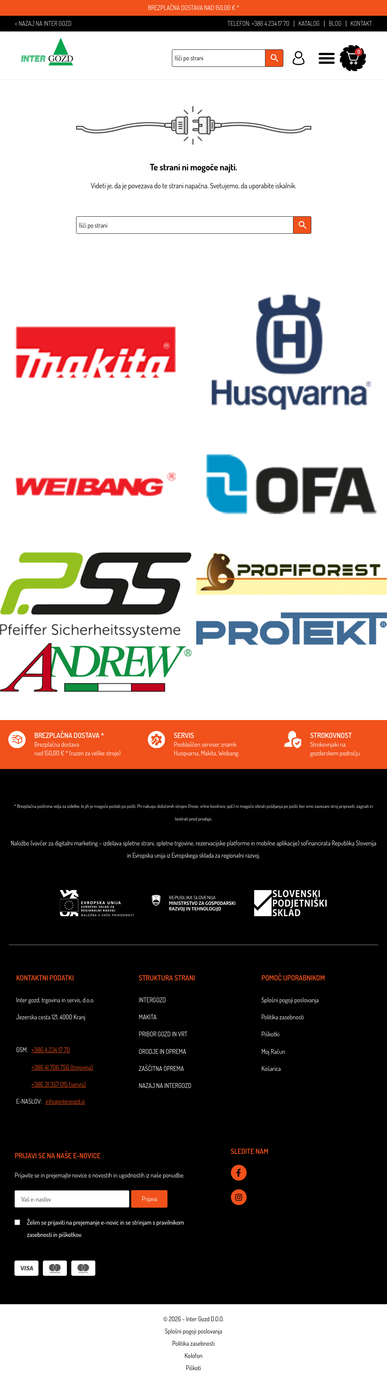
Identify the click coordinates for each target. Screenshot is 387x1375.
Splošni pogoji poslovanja (290, 1000)
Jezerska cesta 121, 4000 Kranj (50, 1018)
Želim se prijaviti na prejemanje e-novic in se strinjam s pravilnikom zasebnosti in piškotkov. (105, 1229)
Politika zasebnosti (282, 1018)
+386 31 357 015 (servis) (58, 1084)
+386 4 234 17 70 (50, 1050)
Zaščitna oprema (161, 1069)
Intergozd (152, 1000)
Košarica (271, 1069)
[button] (327, 58)
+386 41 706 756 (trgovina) (62, 1067)
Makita (148, 1018)
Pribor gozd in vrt (163, 1035)
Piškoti (193, 1368)
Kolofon (193, 1356)
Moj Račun (273, 1052)
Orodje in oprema (162, 1052)
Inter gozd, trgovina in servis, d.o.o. (55, 1000)
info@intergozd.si (65, 1101)
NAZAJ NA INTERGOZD (165, 1086)
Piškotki (270, 1035)
